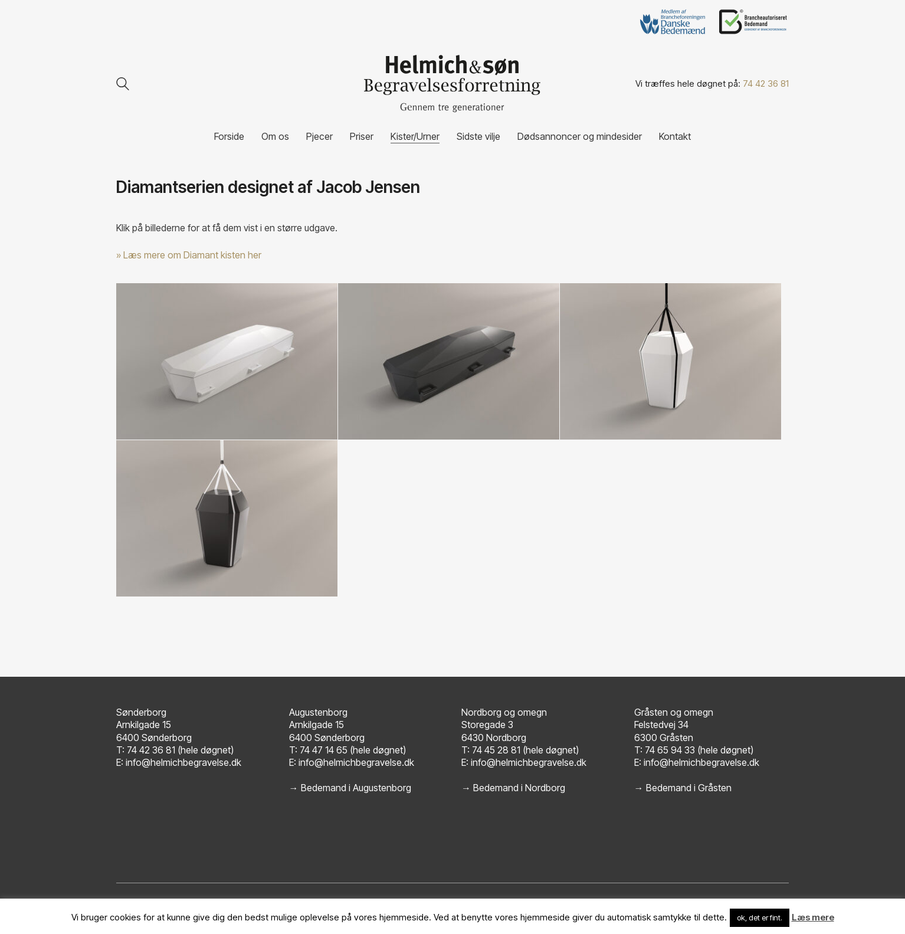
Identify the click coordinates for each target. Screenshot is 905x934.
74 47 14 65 (323, 750)
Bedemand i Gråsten (689, 788)
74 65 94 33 (670, 750)
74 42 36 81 (766, 83)
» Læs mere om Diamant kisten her (188, 255)
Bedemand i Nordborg (519, 788)
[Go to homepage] (452, 84)
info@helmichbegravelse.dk (183, 762)
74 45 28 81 (496, 750)
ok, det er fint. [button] (759, 917)
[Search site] (122, 85)
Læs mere (813, 917)
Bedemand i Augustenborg (356, 788)
